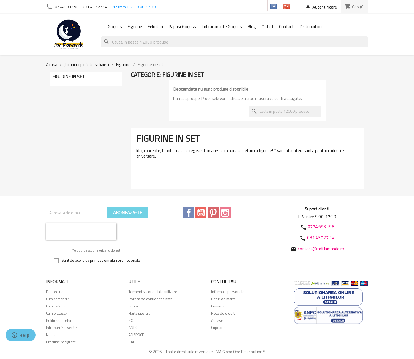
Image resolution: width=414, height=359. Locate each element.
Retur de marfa (223, 299)
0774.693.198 (66, 7)
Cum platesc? (56, 313)
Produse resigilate (61, 342)
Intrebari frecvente (61, 327)
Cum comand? (57, 299)
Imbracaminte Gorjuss (221, 26)
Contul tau (223, 281)
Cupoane (218, 327)
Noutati (52, 335)
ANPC (133, 327)
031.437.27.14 (95, 7)
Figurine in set (68, 76)
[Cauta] (234, 41)
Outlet (268, 26)
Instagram (225, 212)
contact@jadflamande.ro (321, 248)
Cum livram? (56, 306)
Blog (251, 26)
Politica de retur (59, 320)
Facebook (188, 212)
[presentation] (81, 231)
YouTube (200, 212)
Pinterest (213, 212)
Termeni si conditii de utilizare (153, 292)
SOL (132, 320)
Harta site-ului (140, 313)
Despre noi (55, 292)
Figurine (134, 26)
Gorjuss (115, 26)
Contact (286, 26)
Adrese (217, 320)
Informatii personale (227, 292)
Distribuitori (310, 26)
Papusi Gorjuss (182, 26)
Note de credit (223, 313)
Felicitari (155, 26)
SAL (132, 342)
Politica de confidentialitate (151, 299)
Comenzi (218, 306)
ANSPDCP (136, 335)
